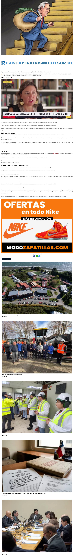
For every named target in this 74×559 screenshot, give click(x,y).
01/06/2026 (4, 316)
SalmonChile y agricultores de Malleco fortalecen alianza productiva (15, 434)
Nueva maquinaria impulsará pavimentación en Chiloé (12, 374)
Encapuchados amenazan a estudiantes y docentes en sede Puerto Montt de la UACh (18, 315)
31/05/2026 (4, 495)
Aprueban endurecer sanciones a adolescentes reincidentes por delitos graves (17, 552)
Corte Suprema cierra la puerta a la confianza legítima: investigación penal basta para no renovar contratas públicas (24, 493)
